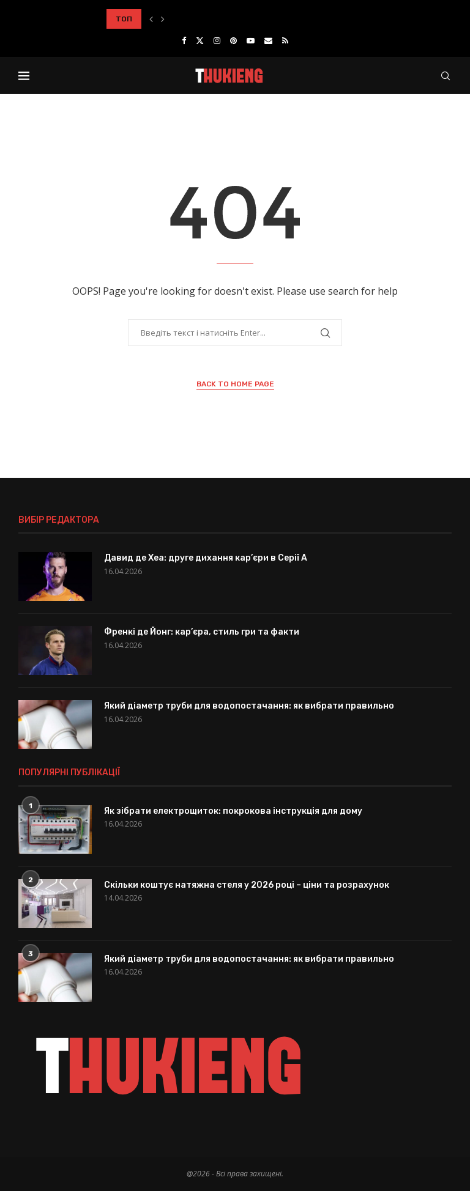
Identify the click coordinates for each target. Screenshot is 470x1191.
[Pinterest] (233, 40)
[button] (151, 19)
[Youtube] (251, 40)
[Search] (445, 76)
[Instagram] (217, 40)
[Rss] (285, 40)
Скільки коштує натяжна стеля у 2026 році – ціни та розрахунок (246, 885)
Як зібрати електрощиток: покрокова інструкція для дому (233, 811)
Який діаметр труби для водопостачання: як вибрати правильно (249, 706)
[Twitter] (200, 40)
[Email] (268, 40)
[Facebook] (184, 40)
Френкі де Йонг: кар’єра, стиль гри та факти (201, 632)
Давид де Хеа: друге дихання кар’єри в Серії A (205, 558)
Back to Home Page (235, 384)
